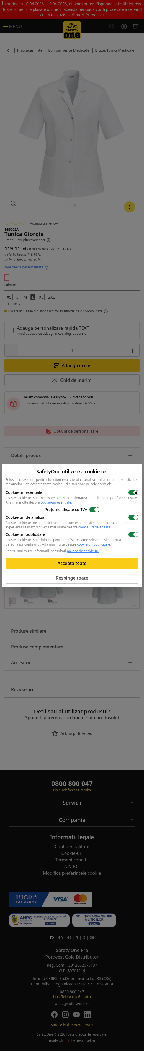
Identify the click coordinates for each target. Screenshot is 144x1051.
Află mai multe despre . (39, 502)
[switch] (133, 492)
